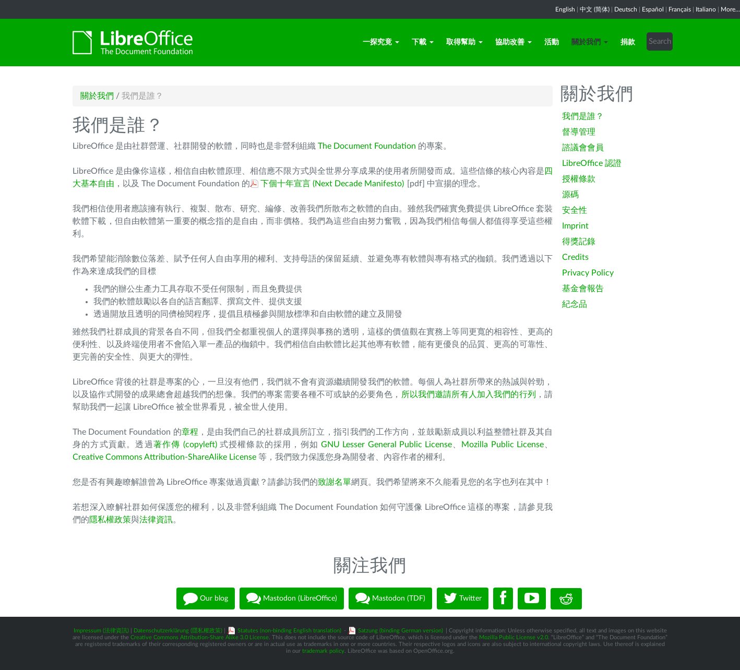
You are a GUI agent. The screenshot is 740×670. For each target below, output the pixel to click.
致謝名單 (334, 482)
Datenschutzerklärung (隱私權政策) (178, 630)
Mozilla (476, 444)
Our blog (205, 598)
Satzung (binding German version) (400, 630)
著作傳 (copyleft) (185, 444)
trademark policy (323, 651)
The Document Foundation (367, 146)
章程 (190, 432)
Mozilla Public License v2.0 (513, 637)
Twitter (463, 598)
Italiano (706, 9)
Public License (425, 444)
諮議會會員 (583, 147)
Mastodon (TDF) (390, 598)
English (565, 9)
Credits (575, 257)
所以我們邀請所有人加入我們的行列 (468, 394)
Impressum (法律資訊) (101, 630)
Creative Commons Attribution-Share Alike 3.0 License (199, 637)
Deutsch (625, 9)
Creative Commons (108, 457)
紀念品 (574, 304)
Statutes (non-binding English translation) (289, 630)
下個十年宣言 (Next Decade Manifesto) (332, 184)
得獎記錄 (578, 241)
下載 (423, 42)
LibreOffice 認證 (592, 163)
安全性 (574, 210)
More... (730, 9)
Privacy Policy (588, 273)
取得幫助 (464, 42)
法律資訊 (156, 520)
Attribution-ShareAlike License (200, 457)
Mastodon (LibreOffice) (291, 598)
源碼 (570, 194)
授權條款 (578, 179)
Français (680, 9)
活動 (551, 42)
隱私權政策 (110, 520)
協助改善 (513, 42)
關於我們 (589, 42)
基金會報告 (583, 288)
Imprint (575, 226)
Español (653, 9)
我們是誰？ (583, 116)
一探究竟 (381, 42)
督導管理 (578, 132)
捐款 (627, 42)
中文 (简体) (595, 9)
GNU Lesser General (360, 444)
